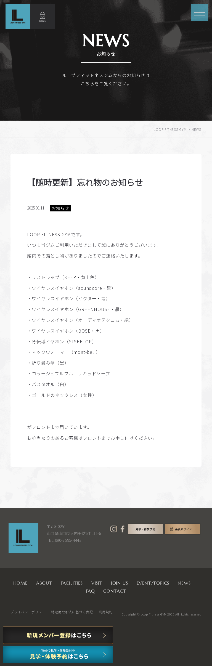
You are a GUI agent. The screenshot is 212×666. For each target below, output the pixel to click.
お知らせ (60, 208)
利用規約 (106, 611)
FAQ (90, 591)
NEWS (184, 583)
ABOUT (44, 583)
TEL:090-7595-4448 (64, 540)
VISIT (96, 583)
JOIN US (119, 583)
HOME (20, 583)
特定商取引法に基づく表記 (72, 611)
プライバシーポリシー (27, 611)
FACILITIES (72, 583)
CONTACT (114, 591)
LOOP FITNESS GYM (170, 129)
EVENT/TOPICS (153, 583)
